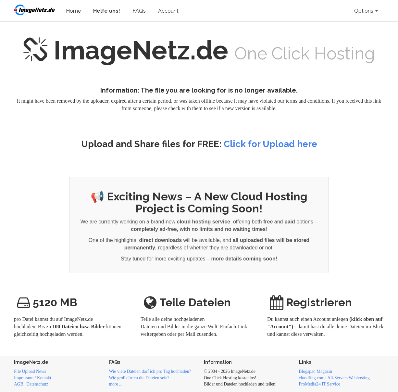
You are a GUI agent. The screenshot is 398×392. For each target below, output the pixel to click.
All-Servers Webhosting (348, 377)
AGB (18, 384)
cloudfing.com (312, 377)
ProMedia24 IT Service (319, 384)
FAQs (139, 11)
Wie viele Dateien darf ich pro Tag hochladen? (150, 371)
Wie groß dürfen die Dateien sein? (139, 377)
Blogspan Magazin (315, 371)
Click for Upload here (270, 144)
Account (168, 11)
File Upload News (30, 371)
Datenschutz (37, 384)
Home (73, 11)
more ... (116, 384)
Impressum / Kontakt (32, 377)
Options (366, 11)
